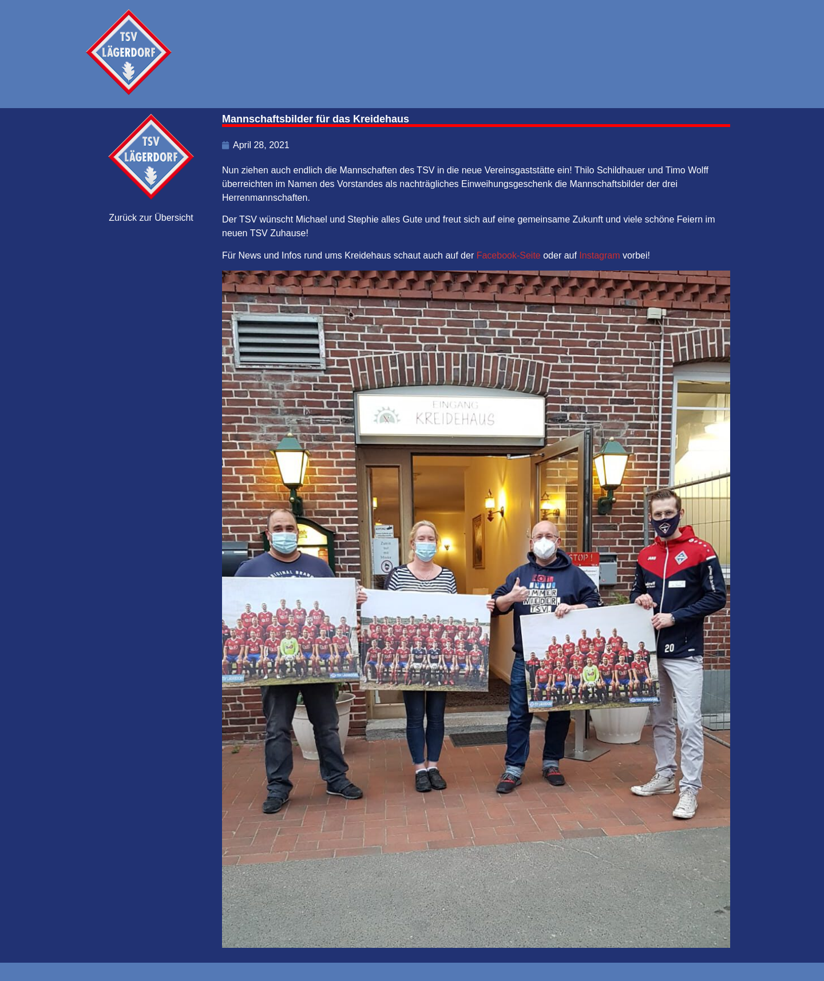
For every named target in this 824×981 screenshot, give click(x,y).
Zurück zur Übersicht (151, 218)
